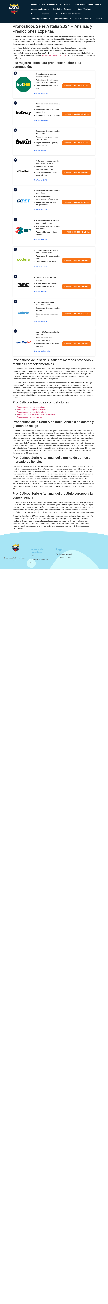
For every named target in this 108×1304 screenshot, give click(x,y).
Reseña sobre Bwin (40, 150)
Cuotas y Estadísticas (40, 9)
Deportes (47, 14)
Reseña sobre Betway (41, 120)
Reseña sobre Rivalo (40, 291)
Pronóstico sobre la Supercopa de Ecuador (32, 410)
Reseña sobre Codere (41, 267)
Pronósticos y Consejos (63, 9)
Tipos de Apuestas (83, 19)
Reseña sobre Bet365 (40, 93)
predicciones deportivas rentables (54, 55)
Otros (99, 19)
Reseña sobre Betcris (40, 321)
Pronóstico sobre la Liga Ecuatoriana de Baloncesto (36, 415)
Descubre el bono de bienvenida (76, 86)
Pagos (34, 14)
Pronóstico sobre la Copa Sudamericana (31, 412)
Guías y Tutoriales (86, 9)
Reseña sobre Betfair (40, 180)
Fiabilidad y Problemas (40, 19)
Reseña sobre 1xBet (40, 210)
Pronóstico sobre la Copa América (29, 417)
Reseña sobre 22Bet (40, 239)
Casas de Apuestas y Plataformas (69, 14)
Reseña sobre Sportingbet (42, 351)
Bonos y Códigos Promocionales (88, 4)
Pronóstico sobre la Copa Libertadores (31, 407)
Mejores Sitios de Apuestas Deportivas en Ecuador (51, 4)
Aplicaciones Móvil (62, 19)
